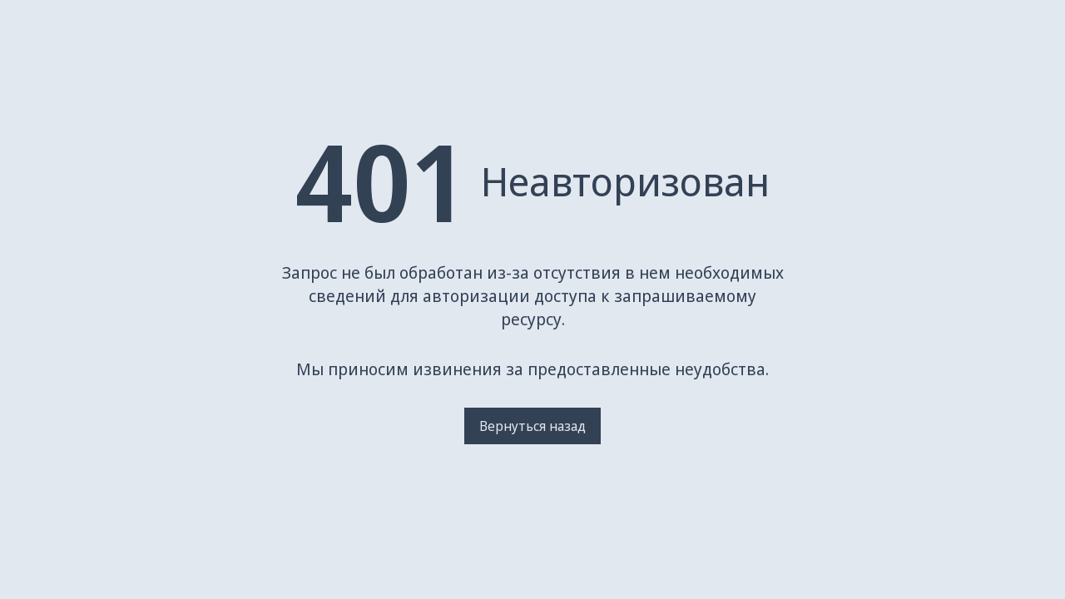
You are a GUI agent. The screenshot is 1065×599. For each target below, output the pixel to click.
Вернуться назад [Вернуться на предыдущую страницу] (532, 426)
